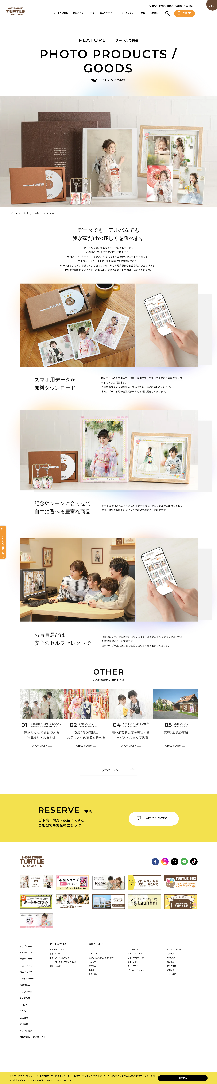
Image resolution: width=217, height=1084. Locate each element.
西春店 (124, 1006)
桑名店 (91, 1034)
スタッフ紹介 (26, 989)
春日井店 (107, 1006)
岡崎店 (91, 1010)
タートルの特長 (61, 13)
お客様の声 (25, 982)
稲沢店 (167, 1001)
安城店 (180, 1006)
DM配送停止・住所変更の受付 (34, 1034)
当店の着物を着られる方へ (60, 983)
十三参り (92, 965)
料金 (92, 13)
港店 (137, 1001)
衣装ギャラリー (107, 13)
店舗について (55, 966)
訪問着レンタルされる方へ (60, 991)
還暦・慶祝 (93, 977)
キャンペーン (26, 950)
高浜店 (167, 1006)
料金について (26, 963)
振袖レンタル (133, 965)
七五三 (91, 953)
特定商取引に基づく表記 (101, 1056)
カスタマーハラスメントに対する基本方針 (155, 1056)
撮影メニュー (79, 13)
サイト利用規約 (124, 1056)
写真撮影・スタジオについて (61, 950)
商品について (26, 969)
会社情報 (24, 1015)
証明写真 (170, 973)
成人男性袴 (171, 969)
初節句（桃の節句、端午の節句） (102, 961)
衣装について (55, 954)
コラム (23, 1008)
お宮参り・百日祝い (175, 953)
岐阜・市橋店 (94, 1022)
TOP (6, 213)
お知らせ (24, 1002)
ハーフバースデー (135, 953)
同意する (182, 1078)
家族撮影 (170, 965)
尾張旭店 (92, 1006)
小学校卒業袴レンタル (137, 961)
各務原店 (108, 1022)
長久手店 (152, 1006)
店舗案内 (154, 13)
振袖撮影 (92, 969)
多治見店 (125, 1022)
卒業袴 (91, 973)
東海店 (137, 1006)
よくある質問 (26, 995)
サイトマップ (52, 1056)
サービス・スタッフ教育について (63, 962)
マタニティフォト (135, 957)
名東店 (106, 1001)
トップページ (26, 943)
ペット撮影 (171, 977)
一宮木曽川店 (183, 1001)
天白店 (151, 1001)
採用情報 (24, 1021)
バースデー (93, 957)
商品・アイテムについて (59, 958)
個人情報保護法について (74, 1056)
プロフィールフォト (136, 973)
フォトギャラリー (127, 13)
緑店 (90, 1001)
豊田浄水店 (108, 1010)
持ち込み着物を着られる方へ (61, 987)
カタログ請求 (26, 1028)
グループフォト (134, 969)
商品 (143, 13)
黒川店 (124, 1001)
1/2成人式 (171, 961)
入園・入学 (171, 957)
